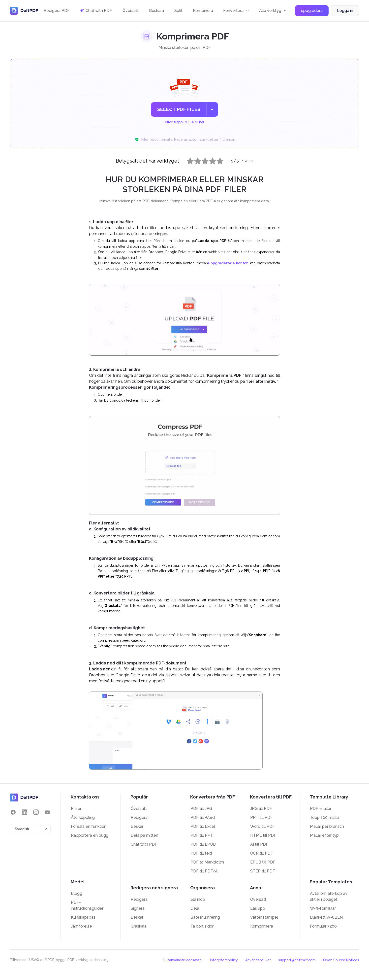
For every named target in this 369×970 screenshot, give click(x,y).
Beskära (156, 10)
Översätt (131, 10)
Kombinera (203, 10)
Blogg (76, 893)
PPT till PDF (261, 817)
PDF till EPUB (203, 844)
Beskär (137, 826)
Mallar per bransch (327, 826)
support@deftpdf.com (297, 960)
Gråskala (139, 926)
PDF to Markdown (207, 862)
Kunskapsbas (83, 917)
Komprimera (261, 926)
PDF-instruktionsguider (87, 905)
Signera (138, 908)
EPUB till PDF (263, 862)
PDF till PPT (201, 835)
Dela (194, 908)
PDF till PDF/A (204, 871)
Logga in (345, 10)
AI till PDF (259, 844)
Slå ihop (197, 899)
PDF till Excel (202, 826)
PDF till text (201, 853)
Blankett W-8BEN (326, 917)
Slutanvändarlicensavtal (182, 960)
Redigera (139, 817)
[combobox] (30, 829)
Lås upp (257, 908)
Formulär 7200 (323, 926)
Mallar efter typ (324, 835)
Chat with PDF (144, 844)
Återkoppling (83, 817)
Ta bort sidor (202, 926)
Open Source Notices (341, 960)
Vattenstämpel (264, 917)
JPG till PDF (261, 808)
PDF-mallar (320, 808)
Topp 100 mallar (325, 817)
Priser (76, 808)
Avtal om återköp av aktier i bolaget (328, 896)
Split (178, 10)
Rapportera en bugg (89, 835)
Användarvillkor (258, 960)
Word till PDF (262, 826)
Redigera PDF (57, 10)
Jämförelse (81, 926)
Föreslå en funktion (88, 826)
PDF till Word (202, 817)
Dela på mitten (144, 835)
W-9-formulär (323, 908)
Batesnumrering (205, 917)
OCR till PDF (261, 853)
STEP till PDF (262, 871)
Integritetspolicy (224, 960)
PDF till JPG (201, 808)
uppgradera (312, 10)
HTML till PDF (263, 835)
